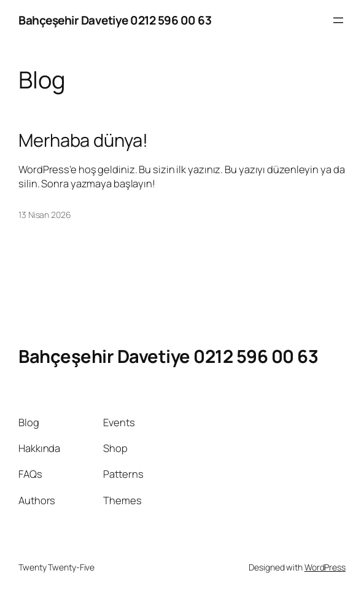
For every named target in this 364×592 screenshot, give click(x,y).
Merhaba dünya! (83, 140)
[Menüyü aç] (338, 20)
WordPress (325, 567)
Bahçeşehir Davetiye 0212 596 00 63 (114, 20)
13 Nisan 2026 (44, 214)
